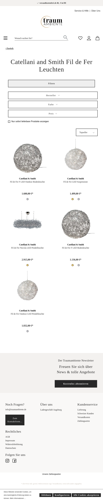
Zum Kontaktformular (16, 420)
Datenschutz (10, 448)
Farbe (52, 104)
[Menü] (5, 39)
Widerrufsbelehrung (14, 444)
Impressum (10, 440)
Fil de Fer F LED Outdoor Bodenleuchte (27, 182)
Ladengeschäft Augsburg (51, 410)
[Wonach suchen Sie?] (39, 37)
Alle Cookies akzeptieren (86, 495)
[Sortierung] (87, 132)
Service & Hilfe (81, 11)
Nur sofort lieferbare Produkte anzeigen (30, 121)
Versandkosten (84, 417)
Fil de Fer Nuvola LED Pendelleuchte (27, 248)
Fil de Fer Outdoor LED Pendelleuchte (27, 314)
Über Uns (95, 11)
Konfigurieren (62, 495)
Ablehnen (46, 495)
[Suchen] (65, 37)
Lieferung (82, 410)
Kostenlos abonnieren (76, 384)
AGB (7, 437)
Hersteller (53, 95)
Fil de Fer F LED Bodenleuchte (75, 248)
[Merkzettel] (80, 38)
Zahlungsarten (84, 421)
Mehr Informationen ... (18, 498)
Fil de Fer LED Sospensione (75, 182)
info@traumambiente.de (15, 409)
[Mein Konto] (89, 38)
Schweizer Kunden (86, 413)
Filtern (51, 83)
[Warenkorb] (97, 38)
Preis (53, 113)
